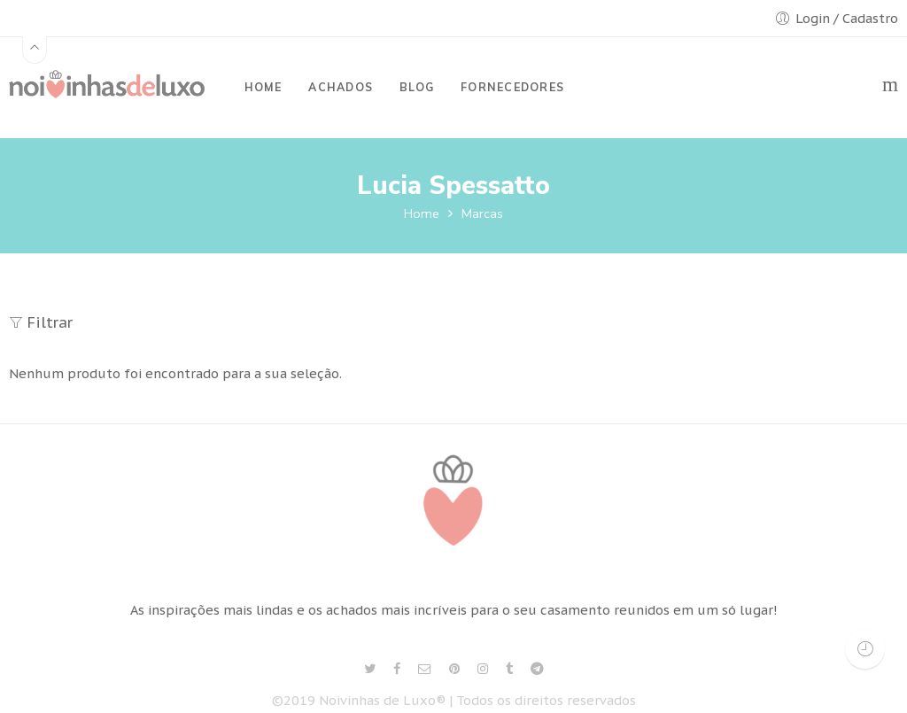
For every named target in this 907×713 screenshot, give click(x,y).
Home (421, 213)
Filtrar (41, 322)
